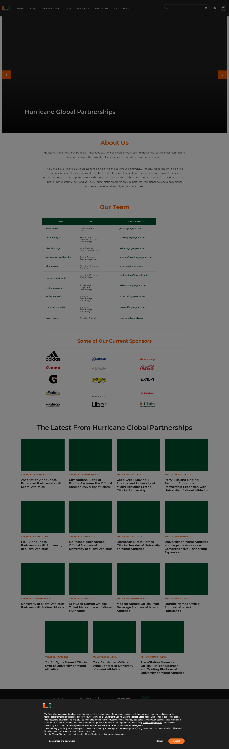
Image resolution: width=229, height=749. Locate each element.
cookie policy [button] (173, 717)
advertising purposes (152, 722)
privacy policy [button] (144, 714)
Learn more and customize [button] (62, 741)
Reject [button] (159, 741)
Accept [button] (176, 741)
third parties (95, 720)
